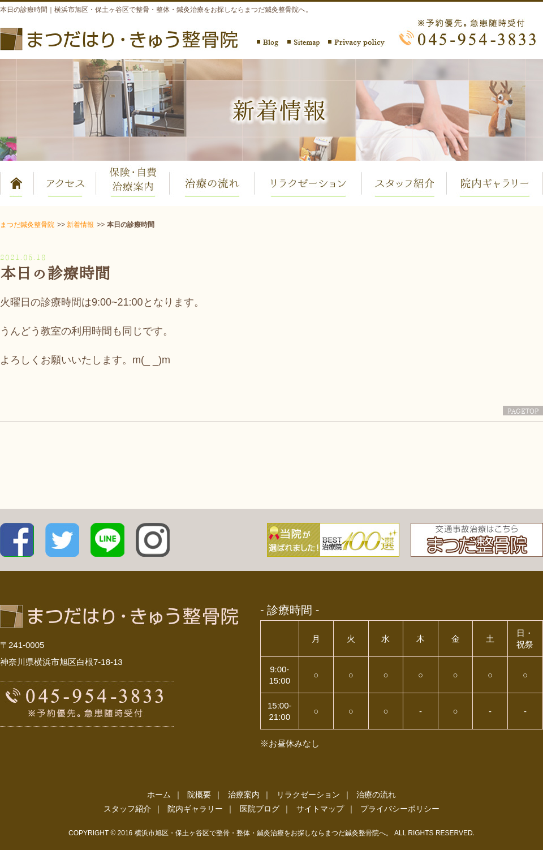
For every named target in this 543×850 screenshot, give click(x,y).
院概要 (199, 794)
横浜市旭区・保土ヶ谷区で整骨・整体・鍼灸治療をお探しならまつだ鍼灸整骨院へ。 (264, 833)
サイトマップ (320, 808)
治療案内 (244, 794)
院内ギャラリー (195, 808)
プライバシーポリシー (399, 808)
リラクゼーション (308, 794)
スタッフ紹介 (127, 808)
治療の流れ (376, 794)
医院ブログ (259, 808)
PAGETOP (522, 410)
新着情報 (80, 225)
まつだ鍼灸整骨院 (27, 225)
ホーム (159, 794)
